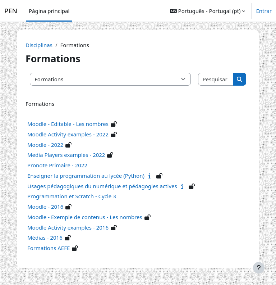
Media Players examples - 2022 (66, 154)
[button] (207, 11)
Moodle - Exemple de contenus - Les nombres (84, 217)
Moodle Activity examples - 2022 (68, 134)
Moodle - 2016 (45, 206)
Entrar (264, 11)
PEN (10, 11)
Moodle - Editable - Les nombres (68, 123)
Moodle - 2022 (45, 144)
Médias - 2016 (45, 237)
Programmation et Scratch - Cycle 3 (71, 196)
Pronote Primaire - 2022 (57, 165)
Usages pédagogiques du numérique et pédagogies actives (102, 186)
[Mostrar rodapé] (258, 267)
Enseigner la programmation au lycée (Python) (85, 175)
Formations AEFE (48, 248)
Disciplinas (39, 45)
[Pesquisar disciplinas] (216, 79)
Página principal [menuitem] (49, 10)
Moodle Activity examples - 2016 (68, 227)
